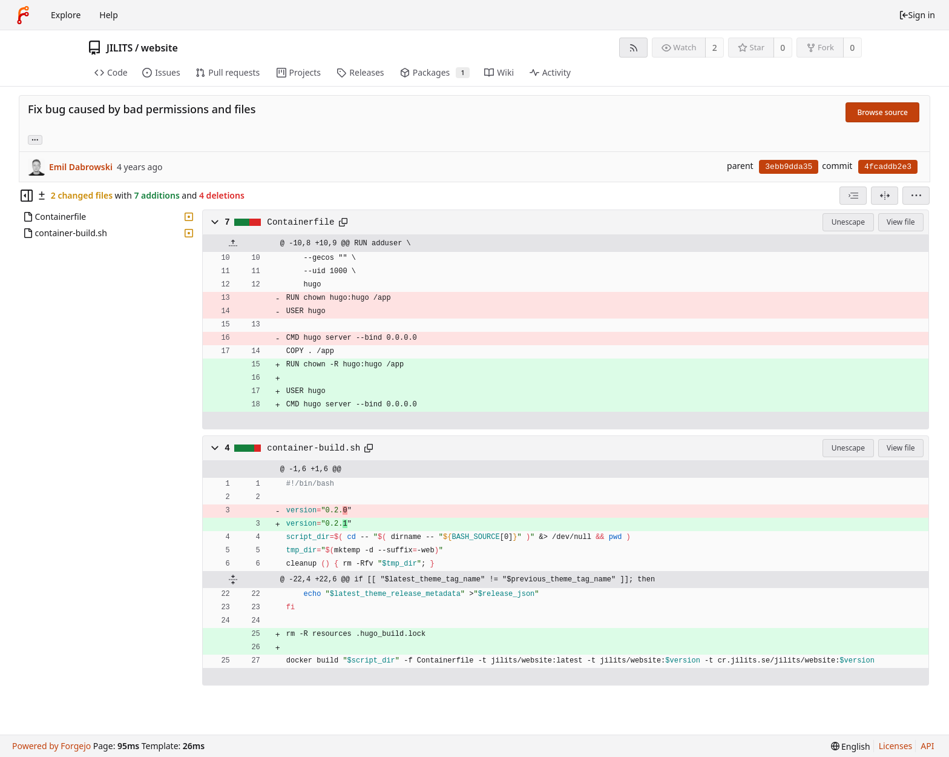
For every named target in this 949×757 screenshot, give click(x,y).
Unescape (848, 222)
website (159, 48)
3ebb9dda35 (788, 166)
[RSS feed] (633, 48)
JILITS (120, 48)
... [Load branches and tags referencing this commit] (35, 139)
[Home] (23, 15)
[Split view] (884, 196)
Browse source (882, 112)
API (927, 746)
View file (901, 222)
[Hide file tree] (27, 196)
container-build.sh (313, 448)
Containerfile (300, 222)
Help (108, 15)
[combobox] (853, 196)
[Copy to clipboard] (343, 222)
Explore (65, 15)
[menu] (916, 196)
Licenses (896, 746)
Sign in (917, 15)
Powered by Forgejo (51, 746)
